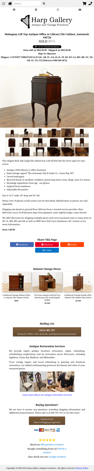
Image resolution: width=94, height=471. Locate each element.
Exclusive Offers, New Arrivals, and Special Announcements (47, 331)
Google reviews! (57, 456)
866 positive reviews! (52, 444)
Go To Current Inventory (47, 46)
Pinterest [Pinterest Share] (47, 244)
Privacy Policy (82, 468)
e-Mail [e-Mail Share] (47, 250)
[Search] (27, 3)
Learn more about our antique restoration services (47, 394)
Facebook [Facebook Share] (22, 244)
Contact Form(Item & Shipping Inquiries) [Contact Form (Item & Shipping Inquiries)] (47, 421)
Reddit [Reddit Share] (72, 244)
